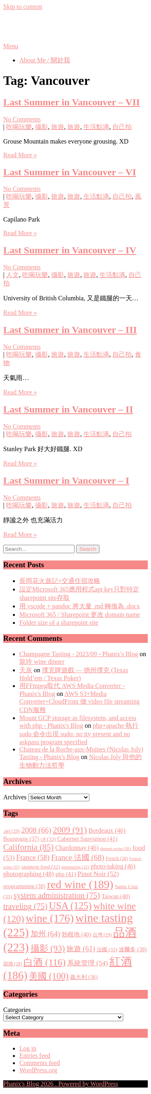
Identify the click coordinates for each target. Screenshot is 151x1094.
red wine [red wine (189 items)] (80, 884)
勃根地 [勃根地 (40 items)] (76, 934)
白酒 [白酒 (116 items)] (44, 962)
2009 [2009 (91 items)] (70, 830)
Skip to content (22, 6)
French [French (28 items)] (117, 858)
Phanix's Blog (41, 26)
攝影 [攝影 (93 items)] (48, 948)
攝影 (41, 126)
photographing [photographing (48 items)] (28, 874)
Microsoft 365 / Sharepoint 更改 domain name (79, 614)
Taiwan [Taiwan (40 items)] (115, 896)
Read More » (20, 155)
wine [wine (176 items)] (50, 918)
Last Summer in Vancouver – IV (70, 250)
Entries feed (34, 1055)
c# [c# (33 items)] (48, 839)
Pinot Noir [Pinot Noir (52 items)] (98, 874)
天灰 (25, 670)
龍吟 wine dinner (41, 661)
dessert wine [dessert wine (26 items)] (115, 848)
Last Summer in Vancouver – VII (71, 102)
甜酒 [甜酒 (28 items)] (12, 964)
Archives (15, 797)
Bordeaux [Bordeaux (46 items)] (107, 830)
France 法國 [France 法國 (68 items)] (77, 857)
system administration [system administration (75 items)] (57, 895)
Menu (10, 46)
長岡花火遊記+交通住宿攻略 (59, 580)
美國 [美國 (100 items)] (48, 976)
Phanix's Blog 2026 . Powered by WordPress (60, 1083)
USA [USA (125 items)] (70, 905)
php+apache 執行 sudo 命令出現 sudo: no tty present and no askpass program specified (79, 733)
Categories (17, 1009)
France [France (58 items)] (33, 858)
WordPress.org (38, 1070)
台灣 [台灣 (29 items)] (102, 935)
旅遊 (57, 126)
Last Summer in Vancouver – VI (69, 172)
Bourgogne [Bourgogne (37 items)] (21, 838)
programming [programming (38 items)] (24, 886)
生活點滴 (96, 126)
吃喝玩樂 (19, 126)
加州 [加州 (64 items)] (45, 934)
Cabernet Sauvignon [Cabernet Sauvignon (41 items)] (87, 838)
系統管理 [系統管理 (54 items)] (87, 963)
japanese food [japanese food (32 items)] (40, 867)
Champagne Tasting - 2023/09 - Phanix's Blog (78, 654)
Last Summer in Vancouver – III (70, 329)
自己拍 (122, 126)
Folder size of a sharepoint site (58, 622)
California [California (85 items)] (28, 847)
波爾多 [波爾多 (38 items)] (133, 949)
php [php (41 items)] (66, 874)
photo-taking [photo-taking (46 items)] (113, 866)
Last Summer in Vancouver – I (66, 480)
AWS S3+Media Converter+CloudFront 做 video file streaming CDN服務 (79, 701)
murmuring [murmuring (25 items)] (75, 867)
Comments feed (39, 1062)
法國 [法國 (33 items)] (107, 949)
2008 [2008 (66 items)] (36, 830)
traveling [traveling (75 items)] (25, 906)
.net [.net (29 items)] (11, 831)
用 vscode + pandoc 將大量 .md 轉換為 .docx (79, 606)
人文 (12, 274)
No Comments (22, 119)
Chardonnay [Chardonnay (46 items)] (77, 847)
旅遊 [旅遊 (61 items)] (80, 949)
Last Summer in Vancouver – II (68, 409)
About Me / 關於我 (44, 60)
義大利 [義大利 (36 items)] (84, 977)
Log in (27, 1048)
